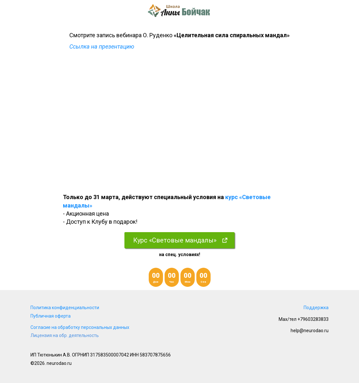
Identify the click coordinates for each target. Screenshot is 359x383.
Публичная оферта (50, 316)
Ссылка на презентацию (101, 46)
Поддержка (316, 307)
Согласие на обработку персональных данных (79, 327)
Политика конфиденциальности (64, 307)
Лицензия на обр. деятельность (64, 335)
